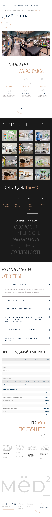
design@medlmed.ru (6, 506)
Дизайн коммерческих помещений (14, 10)
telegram (28, 510)
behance (28, 508)
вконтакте (28, 506)
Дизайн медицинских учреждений (28, 10)
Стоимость (27, 5)
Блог (31, 5)
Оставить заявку (45, 6)
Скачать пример (9, 86)
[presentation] (5, 44)
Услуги (15, 5)
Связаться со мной (8, 510)
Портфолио (20, 5)
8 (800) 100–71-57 (45, 3)
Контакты (36, 5)
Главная (3, 10)
